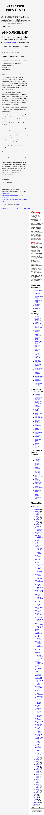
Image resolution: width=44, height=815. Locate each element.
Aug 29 (38, 516)
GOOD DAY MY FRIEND (39, 679)
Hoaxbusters (38, 425)
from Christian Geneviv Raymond (39, 638)
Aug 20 (38, 761)
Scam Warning (12, 42)
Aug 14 (38, 771)
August (36, 511)
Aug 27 (38, 519)
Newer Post (5, 208)
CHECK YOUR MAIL (39, 722)
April (35, 799)
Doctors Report (37, 631)
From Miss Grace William (38, 749)
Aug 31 (38, 513)
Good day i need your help (38, 692)
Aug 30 (38, 514)
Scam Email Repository (38, 458)
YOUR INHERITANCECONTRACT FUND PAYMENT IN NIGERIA (39, 550)
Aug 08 (38, 781)
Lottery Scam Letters (38, 488)
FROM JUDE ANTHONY (39, 676)
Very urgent (38, 708)
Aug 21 (38, 759)
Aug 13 (38, 772)
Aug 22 (38, 758)
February (36, 802)
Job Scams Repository (37, 461)
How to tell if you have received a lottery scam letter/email (38, 354)
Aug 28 (38, 518)
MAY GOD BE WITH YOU (39, 695)
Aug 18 (38, 764)
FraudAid (37, 299)
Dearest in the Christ (39, 698)
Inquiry (37, 746)
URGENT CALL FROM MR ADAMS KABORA (38, 730)
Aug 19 (38, 763)
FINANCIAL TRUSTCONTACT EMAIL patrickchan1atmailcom (39, 645)
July (35, 794)
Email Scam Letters (38, 491)
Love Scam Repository (38, 470)
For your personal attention (38, 702)
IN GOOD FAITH (37, 541)
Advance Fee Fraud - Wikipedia (38, 415)
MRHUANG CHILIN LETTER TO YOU (39, 537)
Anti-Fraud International (38, 303)
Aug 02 (38, 791)
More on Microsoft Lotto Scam (38, 328)
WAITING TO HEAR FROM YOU (39, 736)
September (37, 509)
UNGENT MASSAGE (39, 560)
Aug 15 (38, 769)
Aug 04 (38, 787)
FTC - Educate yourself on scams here (38, 385)
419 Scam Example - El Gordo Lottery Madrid (38, 342)
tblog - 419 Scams (37, 493)
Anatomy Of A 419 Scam (38, 430)
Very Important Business (39, 667)
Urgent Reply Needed (38, 725)
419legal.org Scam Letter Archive (38, 485)
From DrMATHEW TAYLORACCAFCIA (39, 625)
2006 (34, 805)
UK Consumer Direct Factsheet (39, 367)
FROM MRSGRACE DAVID (39, 564)
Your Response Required (38, 673)
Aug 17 (38, 766)
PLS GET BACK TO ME (38, 557)
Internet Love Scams (38, 306)
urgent (37, 629)
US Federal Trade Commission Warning (38, 406)
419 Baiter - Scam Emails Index (38, 497)
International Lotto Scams (38, 381)
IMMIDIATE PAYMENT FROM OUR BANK (39, 663)
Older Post (27, 208)
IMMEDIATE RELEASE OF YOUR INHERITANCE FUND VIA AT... (39, 656)
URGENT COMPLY (38, 650)
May (35, 797)
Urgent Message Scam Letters (39, 446)
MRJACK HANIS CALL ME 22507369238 (39, 597)
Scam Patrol (38, 308)
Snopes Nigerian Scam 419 (38, 423)
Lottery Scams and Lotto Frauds (38, 349)
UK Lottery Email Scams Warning (38, 371)
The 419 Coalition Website (37, 411)
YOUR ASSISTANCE (38, 755)
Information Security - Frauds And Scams (38, 438)
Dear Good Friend (38, 611)
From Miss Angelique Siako (38, 688)
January (36, 804)
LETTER (37, 669)
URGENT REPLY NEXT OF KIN (38, 603)
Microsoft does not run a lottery (39, 324)
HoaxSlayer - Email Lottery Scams (38, 337)
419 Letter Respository (38, 464)
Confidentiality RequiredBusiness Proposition (39, 620)
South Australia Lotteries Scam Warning (39, 378)
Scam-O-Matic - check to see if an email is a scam (39, 292)
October (36, 508)
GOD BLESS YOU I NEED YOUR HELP (38, 741)
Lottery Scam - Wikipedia (38, 359)
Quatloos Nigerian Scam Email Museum (38, 481)
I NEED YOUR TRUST (39, 608)
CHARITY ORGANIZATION (39, 615)
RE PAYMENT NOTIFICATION (39, 592)
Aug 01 (38, 792)
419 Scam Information (38, 395)
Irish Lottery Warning (38, 365)
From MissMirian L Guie (38, 571)
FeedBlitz (40, 813)
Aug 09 (38, 779)
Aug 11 (38, 776)
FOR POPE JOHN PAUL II (39, 581)
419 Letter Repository (15, 8)
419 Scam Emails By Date (39, 473)
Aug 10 (38, 777)
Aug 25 (38, 523)
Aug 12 (38, 774)
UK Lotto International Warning (38, 318)
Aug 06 (38, 784)
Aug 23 (38, 526)
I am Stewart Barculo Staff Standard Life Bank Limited (38, 713)
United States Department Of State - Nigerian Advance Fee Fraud (39, 399)
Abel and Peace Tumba (37, 683)
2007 (34, 506)
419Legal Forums (37, 442)
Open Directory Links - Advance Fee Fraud (39, 419)
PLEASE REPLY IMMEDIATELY (39, 586)
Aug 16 (38, 768)
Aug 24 (38, 524)
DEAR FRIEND (38, 719)
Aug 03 (38, 789)
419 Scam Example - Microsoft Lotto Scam (38, 332)
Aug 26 (38, 521)
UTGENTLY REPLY (38, 634)
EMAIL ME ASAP (38, 567)
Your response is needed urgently (39, 529)
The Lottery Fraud (38, 362)
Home (16, 208)
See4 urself (38, 752)
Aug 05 (38, 786)
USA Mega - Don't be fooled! (39, 374)
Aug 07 (38, 782)
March (36, 801)
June (35, 796)
